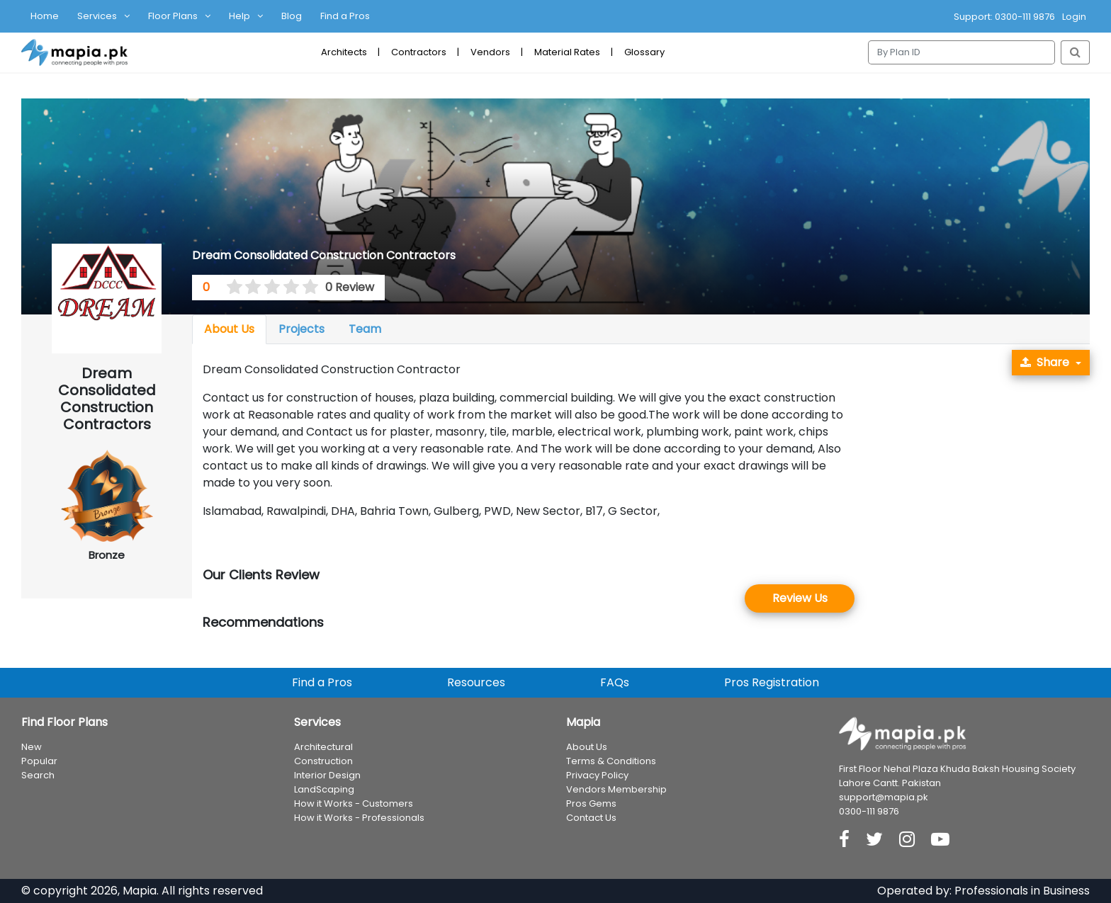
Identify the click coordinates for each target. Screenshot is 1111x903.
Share (1044, 362)
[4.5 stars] (305, 287)
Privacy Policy (597, 775)
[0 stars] (221, 287)
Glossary (644, 52)
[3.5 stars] (286, 287)
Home (44, 16)
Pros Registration (771, 682)
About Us (229, 329)
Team (365, 329)
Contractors (418, 52)
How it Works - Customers (353, 803)
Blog (291, 16)
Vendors (490, 52)
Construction (323, 761)
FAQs (614, 682)
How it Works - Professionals (359, 817)
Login (1074, 16)
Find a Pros (345, 16)
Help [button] (239, 16)
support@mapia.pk (883, 797)
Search (38, 775)
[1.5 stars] (249, 287)
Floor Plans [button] (173, 16)
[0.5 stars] (230, 287)
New (31, 747)
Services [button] (97, 16)
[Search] (961, 52)
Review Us (800, 598)
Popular (39, 761)
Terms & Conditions (611, 761)
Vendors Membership (616, 789)
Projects (301, 329)
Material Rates (567, 52)
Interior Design (327, 775)
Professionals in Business (1022, 890)
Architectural (323, 747)
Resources (476, 682)
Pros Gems (591, 803)
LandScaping (324, 789)
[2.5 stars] (268, 287)
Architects (344, 52)
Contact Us (591, 817)
